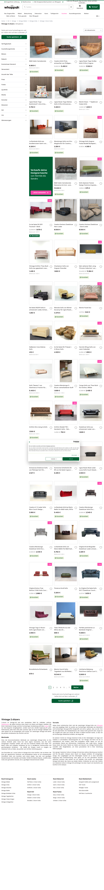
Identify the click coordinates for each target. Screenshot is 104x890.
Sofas (46, 726)
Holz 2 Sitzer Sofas (58, 787)
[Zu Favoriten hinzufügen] (51, 62)
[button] (81, 2)
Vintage (14, 21)
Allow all (71, 458)
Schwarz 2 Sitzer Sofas (59, 800)
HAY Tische (82, 785)
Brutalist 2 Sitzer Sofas (34, 800)
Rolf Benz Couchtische (85, 793)
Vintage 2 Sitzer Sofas (46, 21)
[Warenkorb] (80, 7)
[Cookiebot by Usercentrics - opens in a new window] (74, 442)
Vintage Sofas (33, 21)
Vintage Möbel (23, 21)
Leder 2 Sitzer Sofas (59, 782)
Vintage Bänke (5, 790)
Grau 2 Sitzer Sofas (58, 795)
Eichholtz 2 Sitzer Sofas (34, 787)
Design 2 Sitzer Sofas (33, 795)
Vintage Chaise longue (7, 799)
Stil (8, 21)
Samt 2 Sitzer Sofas (59, 785)
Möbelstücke (5, 724)
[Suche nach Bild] (71, 7)
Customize (54, 458)
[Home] (12, 7)
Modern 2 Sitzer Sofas (33, 797)
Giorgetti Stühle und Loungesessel (89, 782)
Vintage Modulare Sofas (8, 793)
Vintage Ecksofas (6, 787)
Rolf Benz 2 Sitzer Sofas (34, 782)
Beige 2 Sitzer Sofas (59, 797)
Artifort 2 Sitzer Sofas (33, 785)
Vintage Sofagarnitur (7, 802)
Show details (74, 455)
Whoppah (100, 725)
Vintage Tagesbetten (7, 796)
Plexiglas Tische (83, 787)
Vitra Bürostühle (83, 790)
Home (3, 21)
